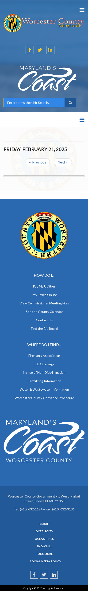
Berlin (44, 523)
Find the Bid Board (44, 328)
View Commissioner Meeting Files (44, 303)
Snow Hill (44, 546)
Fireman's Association (44, 356)
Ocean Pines (44, 538)
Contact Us (44, 320)
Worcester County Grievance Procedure (44, 398)
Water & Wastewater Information (44, 389)
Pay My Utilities (44, 286)
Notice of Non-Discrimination (44, 372)
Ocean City (44, 531)
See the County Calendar (44, 312)
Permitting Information (44, 381)
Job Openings (44, 364)
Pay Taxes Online (44, 295)
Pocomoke (44, 553)
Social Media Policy (45, 561)
